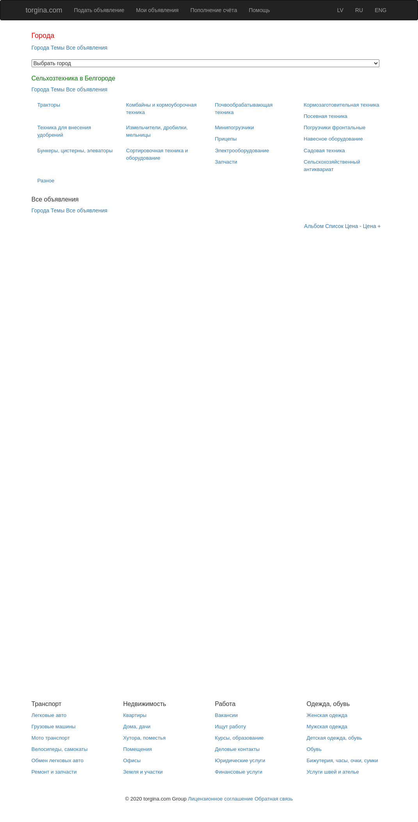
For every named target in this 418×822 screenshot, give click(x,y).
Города (41, 48)
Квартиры (135, 715)
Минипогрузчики (234, 127)
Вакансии (226, 715)
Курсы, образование (239, 738)
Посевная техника (325, 116)
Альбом (314, 226)
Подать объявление (99, 10)
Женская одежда (327, 715)
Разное (46, 181)
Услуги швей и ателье (333, 772)
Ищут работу (230, 726)
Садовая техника (324, 150)
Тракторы (48, 105)
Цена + (372, 226)
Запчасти (226, 162)
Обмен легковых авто (58, 760)
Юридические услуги (240, 760)
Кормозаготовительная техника (341, 105)
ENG (380, 10)
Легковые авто (49, 715)
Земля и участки (143, 772)
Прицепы (226, 139)
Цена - (353, 226)
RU (359, 10)
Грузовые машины (54, 726)
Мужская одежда (327, 726)
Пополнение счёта (213, 10)
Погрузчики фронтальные (334, 127)
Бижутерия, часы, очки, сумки (342, 760)
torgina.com (44, 10)
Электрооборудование (242, 150)
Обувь (314, 749)
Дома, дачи (137, 726)
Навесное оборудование (333, 139)
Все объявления (86, 48)
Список (334, 226)
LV (340, 10)
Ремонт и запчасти (54, 772)
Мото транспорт (51, 738)
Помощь (259, 10)
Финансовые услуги (239, 772)
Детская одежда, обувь (334, 738)
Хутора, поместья (144, 738)
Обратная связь (273, 799)
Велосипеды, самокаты (60, 749)
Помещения (137, 749)
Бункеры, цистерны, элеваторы (75, 150)
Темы (57, 48)
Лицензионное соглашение (220, 799)
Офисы (132, 760)
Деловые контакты (237, 749)
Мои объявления (157, 10)
